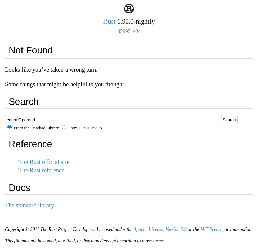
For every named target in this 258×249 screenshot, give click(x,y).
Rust (109, 21)
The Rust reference (41, 170)
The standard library (29, 205)
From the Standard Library (33, 128)
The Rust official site (43, 162)
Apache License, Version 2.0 (159, 229)
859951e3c (128, 31)
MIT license (211, 229)
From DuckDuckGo (82, 128)
